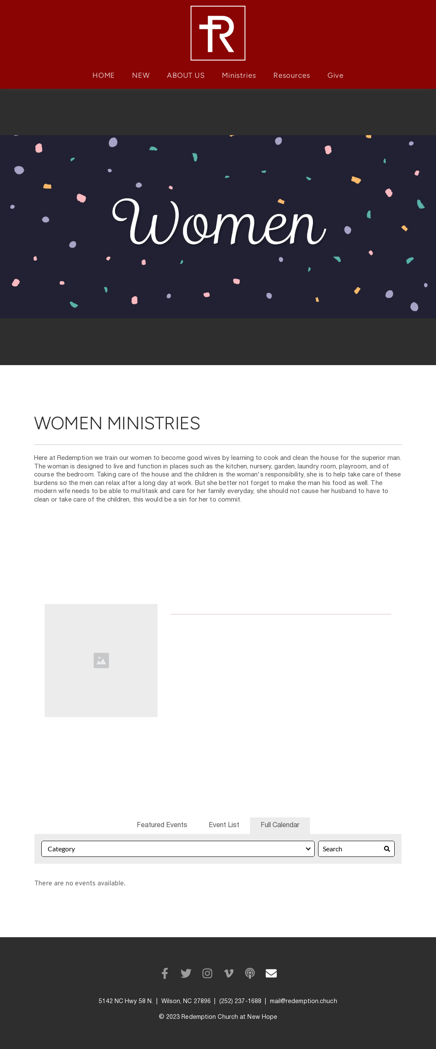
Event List (224, 825)
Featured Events (162, 825)
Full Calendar (280, 825)
